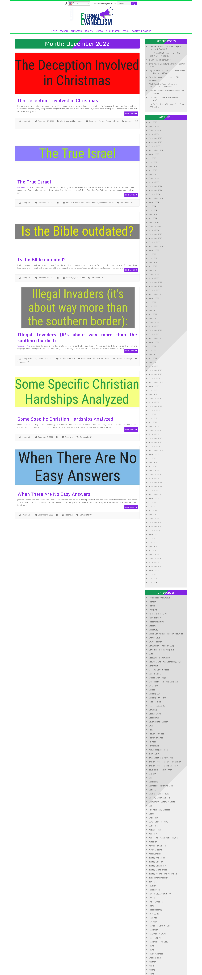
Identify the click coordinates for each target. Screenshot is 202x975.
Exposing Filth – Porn (157, 679)
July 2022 (152, 284)
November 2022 (155, 268)
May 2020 (153, 376)
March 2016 (153, 536)
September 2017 (156, 476)
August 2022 (154, 280)
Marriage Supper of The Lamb (161, 767)
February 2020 (155, 380)
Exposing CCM (155, 675)
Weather (152, 943)
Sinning (151, 879)
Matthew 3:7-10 (24, 169)
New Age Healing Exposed (159, 791)
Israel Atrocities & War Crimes (78, 184)
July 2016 (152, 520)
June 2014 (153, 564)
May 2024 (153, 196)
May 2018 (153, 444)
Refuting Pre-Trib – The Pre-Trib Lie (163, 855)
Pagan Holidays (112, 103)
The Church (153, 911)
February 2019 (155, 412)
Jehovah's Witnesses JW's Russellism (163, 747)
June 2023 (153, 240)
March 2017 (153, 496)
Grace (151, 707)
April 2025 (153, 152)
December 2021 (155, 312)
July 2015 (152, 556)
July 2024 (152, 188)
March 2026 (153, 108)
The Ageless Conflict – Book (160, 907)
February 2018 (155, 456)
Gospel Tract (154, 699)
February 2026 (155, 112)
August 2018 (154, 436)
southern (71, 340)
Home (89, 12)
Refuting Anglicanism (157, 839)
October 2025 (154, 128)
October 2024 (154, 176)
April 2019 (153, 404)
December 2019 (155, 388)
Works (151, 947)
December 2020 (155, 352)
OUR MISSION (147, 12)
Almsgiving (153, 591)
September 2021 (156, 320)
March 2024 (153, 204)
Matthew (152, 771)
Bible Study (80, 259)
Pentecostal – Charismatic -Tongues (163, 819)
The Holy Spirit (155, 919)
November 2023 (155, 220)
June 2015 (153, 560)
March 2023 (153, 252)
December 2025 (155, 120)
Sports (151, 887)
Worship (152, 951)
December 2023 (155, 216)
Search (98, 12)
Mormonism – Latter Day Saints (162, 783)
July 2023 (152, 236)
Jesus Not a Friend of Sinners (160, 751)
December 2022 (155, 264)
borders (63, 340)
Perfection (153, 823)
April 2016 (153, 532)
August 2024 (154, 184)
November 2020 (155, 356)
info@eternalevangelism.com (153, 3)
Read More (130, 95)
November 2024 (155, 172)
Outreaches (153, 807)
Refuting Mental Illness (158, 851)
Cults (151, 635)
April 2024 (153, 200)
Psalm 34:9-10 (29, 406)
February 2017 (155, 500)
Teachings (93, 103)
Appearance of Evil (156, 603)
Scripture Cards (176, 12)
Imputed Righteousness (158, 731)
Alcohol (152, 587)
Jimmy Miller (27, 103)
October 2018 (154, 428)
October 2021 (154, 316)
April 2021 (153, 340)
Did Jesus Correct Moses (111, 340)
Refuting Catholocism (157, 847)
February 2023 (155, 256)
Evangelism (153, 667)
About (123, 12)
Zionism (152, 959)
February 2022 (155, 304)
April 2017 (153, 492)
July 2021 (152, 328)
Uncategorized (155, 939)
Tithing (151, 927)
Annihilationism (155, 599)
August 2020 (154, 368)
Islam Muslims (154, 735)
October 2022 (154, 272)
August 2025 (154, 136)
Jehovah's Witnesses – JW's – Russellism (165, 743)
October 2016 (154, 512)
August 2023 (154, 232)
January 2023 (154, 260)
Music (134, 12)
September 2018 (156, 432)
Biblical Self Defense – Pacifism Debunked (166, 615)
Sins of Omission (156, 883)
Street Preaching (155, 891)
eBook (160, 12)
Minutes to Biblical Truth (159, 775)
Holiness (152, 723)
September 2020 (156, 364)
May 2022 (153, 292)
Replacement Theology (158, 859)
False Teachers (155, 683)
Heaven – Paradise (156, 715)
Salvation (111, 12)
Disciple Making (155, 655)
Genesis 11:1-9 (23, 327)
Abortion (152, 583)
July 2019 (152, 396)
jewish (80, 103)
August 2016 (154, 516)
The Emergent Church (157, 915)
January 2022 (154, 308)
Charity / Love (154, 619)
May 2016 (153, 528)
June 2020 (153, 372)
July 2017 (152, 484)
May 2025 (153, 148)
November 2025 (155, 124)
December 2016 (155, 504)
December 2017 (155, 464)
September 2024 (156, 180)
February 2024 (155, 208)
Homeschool (154, 727)
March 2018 (153, 452)
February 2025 (155, 160)
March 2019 (153, 408)
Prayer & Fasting (155, 831)
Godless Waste (155, 695)
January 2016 (154, 544)
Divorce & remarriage (157, 659)
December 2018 (155, 420)
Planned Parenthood (157, 827)
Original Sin (153, 799)
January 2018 (154, 460)
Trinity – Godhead (156, 935)
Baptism (152, 607)
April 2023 (153, 248)
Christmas (64, 103)
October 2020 (154, 360)
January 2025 (154, 164)
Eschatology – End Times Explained (163, 663)
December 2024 (155, 168)
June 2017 (153, 488)
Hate (151, 711)
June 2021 (153, 332)
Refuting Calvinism (156, 843)
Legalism (152, 755)
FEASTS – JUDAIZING (157, 687)
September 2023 (156, 228)
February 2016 (155, 540)
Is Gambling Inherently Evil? (160, 41)
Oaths (151, 795)
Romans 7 (153, 863)
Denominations (155, 647)
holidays (73, 103)
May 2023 (153, 244)
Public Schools (155, 835)
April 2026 (153, 104)
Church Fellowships (157, 623)
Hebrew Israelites (106, 184)
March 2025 (153, 156)
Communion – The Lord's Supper (162, 627)
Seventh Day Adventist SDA (160, 875)
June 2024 (153, 192)
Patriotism (153, 815)
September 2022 (156, 276)
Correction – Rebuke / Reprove (161, 631)
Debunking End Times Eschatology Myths (165, 643)
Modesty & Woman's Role (159, 779)
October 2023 (154, 224)
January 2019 (154, 416)
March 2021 (153, 344)
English (123, 3)
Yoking (151, 955)
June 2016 (153, 524)
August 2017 (154, 480)
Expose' (102, 103)
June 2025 (153, 144)
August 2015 (154, 552)
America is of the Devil (90, 340)
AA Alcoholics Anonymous (159, 579)
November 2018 (155, 424)
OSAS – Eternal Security (158, 803)
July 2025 (152, 140)
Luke (151, 759)
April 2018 (153, 448)
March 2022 (153, 300)
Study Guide (154, 895)
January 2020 (154, 384)
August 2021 (154, 324)
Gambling (153, 691)
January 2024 (154, 212)
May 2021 (153, 336)
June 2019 (153, 400)
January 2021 (154, 348)
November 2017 (155, 468)
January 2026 (154, 116)
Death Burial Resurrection (159, 639)
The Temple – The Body (158, 923)
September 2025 (156, 132)
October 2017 (154, 472)
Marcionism (153, 763)
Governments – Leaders (159, 703)
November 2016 (155, 508)
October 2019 (154, 392)
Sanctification (154, 871)
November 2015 (155, 548)
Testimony (153, 903)
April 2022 (153, 296)
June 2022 (153, 288)
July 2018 (152, 440)
